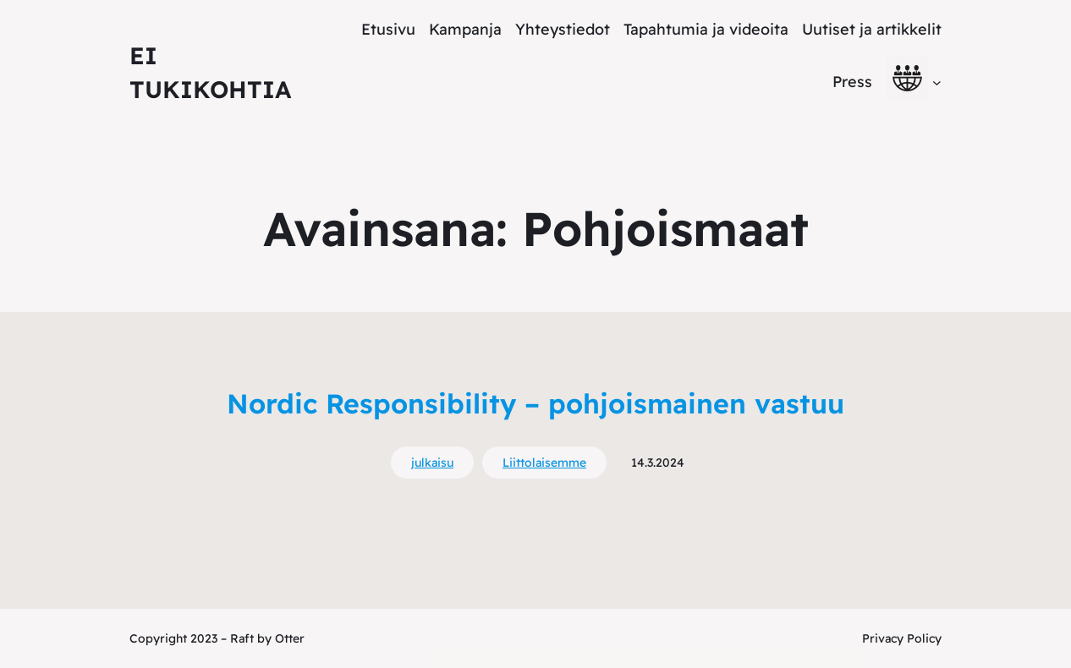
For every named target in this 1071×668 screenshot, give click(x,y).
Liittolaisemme (544, 462)
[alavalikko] (937, 81)
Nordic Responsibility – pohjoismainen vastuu (535, 403)
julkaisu (432, 462)
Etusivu (388, 29)
